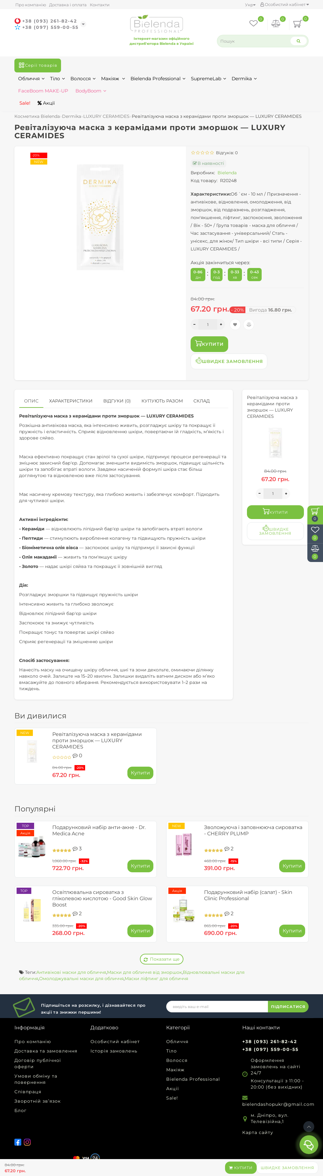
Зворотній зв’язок (37, 1101)
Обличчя (31, 78)
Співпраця (27, 1092)
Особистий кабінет (284, 4)
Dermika (244, 78)
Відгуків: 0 (226, 152)
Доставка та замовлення (45, 1051)
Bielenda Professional (158, 78)
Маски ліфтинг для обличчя (156, 978)
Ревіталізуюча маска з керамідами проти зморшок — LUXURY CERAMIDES (97, 740)
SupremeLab (208, 78)
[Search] (298, 41)
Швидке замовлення (287, 1167)
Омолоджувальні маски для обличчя (81, 978)
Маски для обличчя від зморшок (144, 972)
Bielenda (227, 173)
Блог (20, 1110)
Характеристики (71, 401)
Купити (241, 1167)
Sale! (24, 103)
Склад (201, 401)
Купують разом (162, 401)
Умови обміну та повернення (35, 1079)
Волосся (83, 78)
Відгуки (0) (117, 401)
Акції (46, 103)
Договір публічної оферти (37, 1063)
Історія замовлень (113, 1051)
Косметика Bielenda (37, 116)
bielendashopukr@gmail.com (278, 1104)
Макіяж (113, 78)
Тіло (57, 78)
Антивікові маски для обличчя (71, 972)
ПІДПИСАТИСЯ (288, 1006)
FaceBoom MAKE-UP (43, 91)
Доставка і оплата (68, 4)
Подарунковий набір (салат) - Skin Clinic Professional (248, 895)
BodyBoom (90, 91)
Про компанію (30, 4)
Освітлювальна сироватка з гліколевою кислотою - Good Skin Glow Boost (102, 898)
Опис (31, 401)
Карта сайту (257, 1132)
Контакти (100, 4)
